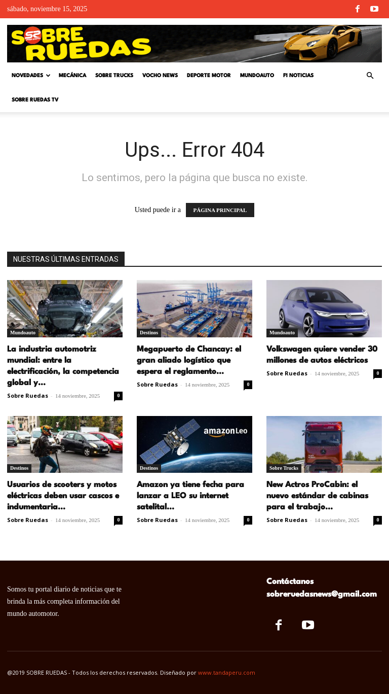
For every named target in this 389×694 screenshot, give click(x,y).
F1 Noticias (298, 75)
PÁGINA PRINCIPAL (220, 210)
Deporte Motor (209, 75)
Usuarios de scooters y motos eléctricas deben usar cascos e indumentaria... (63, 496)
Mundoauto (257, 75)
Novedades (31, 76)
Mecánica (72, 75)
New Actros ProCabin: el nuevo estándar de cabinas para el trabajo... (317, 496)
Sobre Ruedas (27, 395)
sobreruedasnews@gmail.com (321, 595)
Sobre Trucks (114, 75)
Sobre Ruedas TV (35, 99)
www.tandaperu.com (226, 672)
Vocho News (160, 75)
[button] (370, 76)
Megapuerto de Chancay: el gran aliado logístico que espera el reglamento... (189, 360)
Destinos (149, 332)
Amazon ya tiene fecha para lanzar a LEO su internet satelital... (190, 496)
